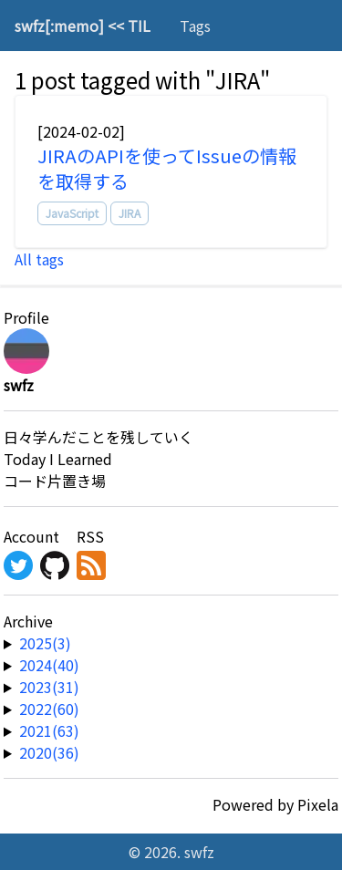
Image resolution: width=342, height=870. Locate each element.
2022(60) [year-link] (49, 709)
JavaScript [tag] (72, 213)
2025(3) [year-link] (45, 643)
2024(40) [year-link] (49, 665)
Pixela (317, 804)
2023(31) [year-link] (49, 687)
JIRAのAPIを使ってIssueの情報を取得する (166, 168)
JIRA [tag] (129, 213)
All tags (39, 259)
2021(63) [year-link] (49, 730)
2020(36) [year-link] (49, 752)
